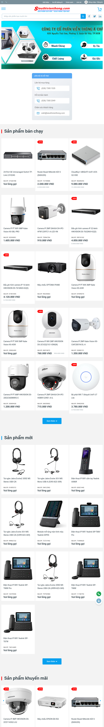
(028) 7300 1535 (30, 2)
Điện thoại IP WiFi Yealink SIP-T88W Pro (15, 585)
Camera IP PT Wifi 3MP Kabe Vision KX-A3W (83, 286)
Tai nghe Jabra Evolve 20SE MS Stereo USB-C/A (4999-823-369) (50, 585)
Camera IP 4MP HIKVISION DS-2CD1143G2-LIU (16, 719)
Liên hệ (78, 2)
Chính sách (69, 2)
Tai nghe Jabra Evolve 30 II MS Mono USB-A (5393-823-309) (50, 479)
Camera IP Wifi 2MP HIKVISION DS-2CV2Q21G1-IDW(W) (50, 343)
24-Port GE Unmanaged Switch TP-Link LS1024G (17, 173)
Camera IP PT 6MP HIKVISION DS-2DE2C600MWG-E (17, 396)
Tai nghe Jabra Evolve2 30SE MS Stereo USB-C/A (16, 479)
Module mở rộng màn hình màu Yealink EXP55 (50, 532)
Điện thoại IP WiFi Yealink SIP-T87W (15, 639)
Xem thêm (52, 420)
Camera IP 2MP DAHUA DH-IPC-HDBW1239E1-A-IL (50, 396)
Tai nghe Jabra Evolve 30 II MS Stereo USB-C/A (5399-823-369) (16, 532)
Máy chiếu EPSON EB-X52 (48, 717)
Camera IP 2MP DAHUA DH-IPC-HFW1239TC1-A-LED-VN (50, 230)
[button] (3, 699)
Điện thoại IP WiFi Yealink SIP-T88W (83, 585)
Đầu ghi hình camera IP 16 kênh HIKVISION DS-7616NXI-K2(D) (16, 286)
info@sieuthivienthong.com (11, 2)
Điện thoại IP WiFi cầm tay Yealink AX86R (85, 479)
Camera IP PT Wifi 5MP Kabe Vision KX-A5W (15, 343)
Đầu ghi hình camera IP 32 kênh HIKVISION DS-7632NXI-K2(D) (84, 230)
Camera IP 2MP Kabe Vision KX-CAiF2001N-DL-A (84, 343)
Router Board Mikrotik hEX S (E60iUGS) (49, 173)
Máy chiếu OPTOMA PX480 (48, 285)
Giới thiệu (46, 2)
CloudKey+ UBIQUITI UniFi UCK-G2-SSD (84, 173)
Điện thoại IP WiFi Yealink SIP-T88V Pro (85, 532)
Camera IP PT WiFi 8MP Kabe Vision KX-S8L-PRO (15, 230)
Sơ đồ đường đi (57, 2)
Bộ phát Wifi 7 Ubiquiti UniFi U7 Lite (84, 396)
